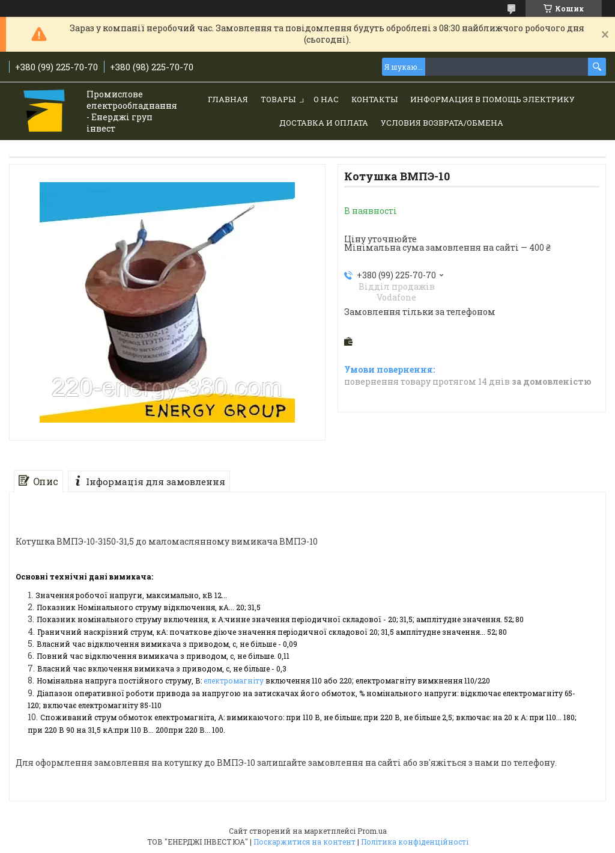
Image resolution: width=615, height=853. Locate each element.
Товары (278, 99)
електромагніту (234, 680)
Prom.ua (372, 831)
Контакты (374, 99)
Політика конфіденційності (414, 841)
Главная (228, 99)
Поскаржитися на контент (304, 841)
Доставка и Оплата (323, 122)
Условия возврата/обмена (442, 122)
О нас (326, 99)
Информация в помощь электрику (492, 99)
